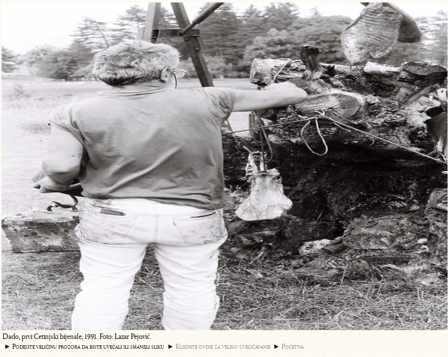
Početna (293, 346)
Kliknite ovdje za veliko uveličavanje (223, 346)
